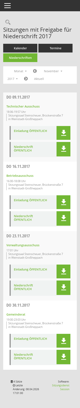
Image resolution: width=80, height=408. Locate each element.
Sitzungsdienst (60, 387)
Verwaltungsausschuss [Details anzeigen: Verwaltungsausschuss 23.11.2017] (22, 245)
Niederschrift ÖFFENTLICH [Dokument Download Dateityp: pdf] (23, 148)
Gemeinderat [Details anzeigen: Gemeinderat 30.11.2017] (15, 314)
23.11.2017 (18, 236)
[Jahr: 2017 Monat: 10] (35, 71)
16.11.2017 (18, 166)
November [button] (53, 71)
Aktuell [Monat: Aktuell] (39, 79)
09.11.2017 (18, 97)
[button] (63, 133)
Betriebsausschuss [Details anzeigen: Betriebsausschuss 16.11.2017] (19, 176)
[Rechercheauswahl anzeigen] (6, 22)
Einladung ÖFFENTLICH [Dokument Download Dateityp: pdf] (30, 131)
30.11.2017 (18, 305)
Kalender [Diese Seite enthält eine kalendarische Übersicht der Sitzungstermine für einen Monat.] (20, 48)
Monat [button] (20, 71)
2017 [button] (12, 79)
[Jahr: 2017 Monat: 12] (26, 79)
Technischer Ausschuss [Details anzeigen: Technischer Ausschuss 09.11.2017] (23, 106)
